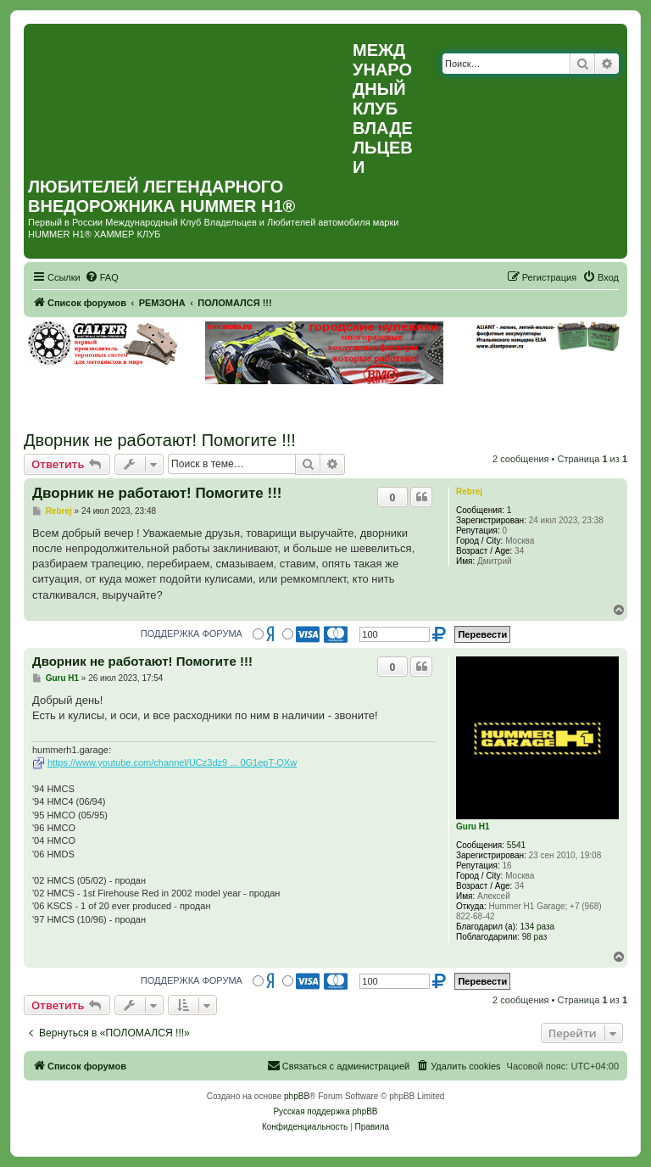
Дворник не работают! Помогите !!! (160, 440)
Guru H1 (472, 826)
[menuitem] (102, 277)
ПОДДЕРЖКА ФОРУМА (191, 633)
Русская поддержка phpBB (325, 1111)
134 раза (537, 926)
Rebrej (469, 491)
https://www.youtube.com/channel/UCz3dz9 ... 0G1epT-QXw (172, 762)
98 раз (535, 936)
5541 (516, 845)
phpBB (296, 1096)
